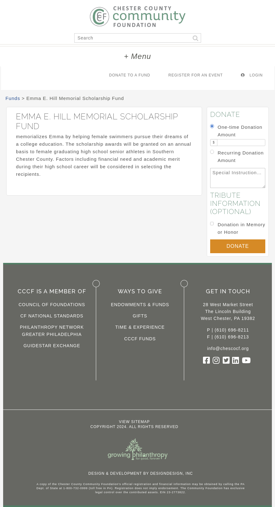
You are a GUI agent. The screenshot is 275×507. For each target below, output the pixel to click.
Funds (13, 98)
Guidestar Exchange (51, 345)
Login (252, 75)
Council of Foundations (51, 304)
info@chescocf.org (228, 348)
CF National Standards (51, 315)
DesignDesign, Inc (171, 473)
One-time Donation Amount (240, 130)
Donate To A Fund (129, 75)
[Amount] (241, 142)
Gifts (140, 315)
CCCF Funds (140, 338)
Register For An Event (196, 75)
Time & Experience (140, 327)
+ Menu (137, 56)
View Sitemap (134, 422)
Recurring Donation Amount (241, 156)
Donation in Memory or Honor (241, 228)
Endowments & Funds (140, 304)
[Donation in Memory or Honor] (212, 223)
